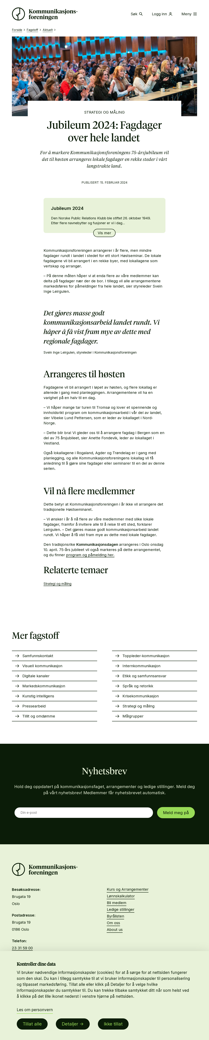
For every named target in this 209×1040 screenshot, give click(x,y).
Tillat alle (32, 1024)
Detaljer (70, 1024)
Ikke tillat (113, 1024)
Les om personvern (35, 1009)
